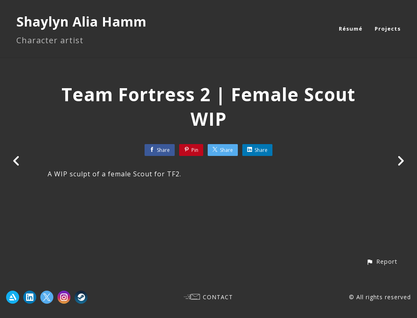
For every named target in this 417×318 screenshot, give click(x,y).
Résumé (350, 28)
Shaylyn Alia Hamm (81, 21)
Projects (388, 28)
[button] (382, 261)
